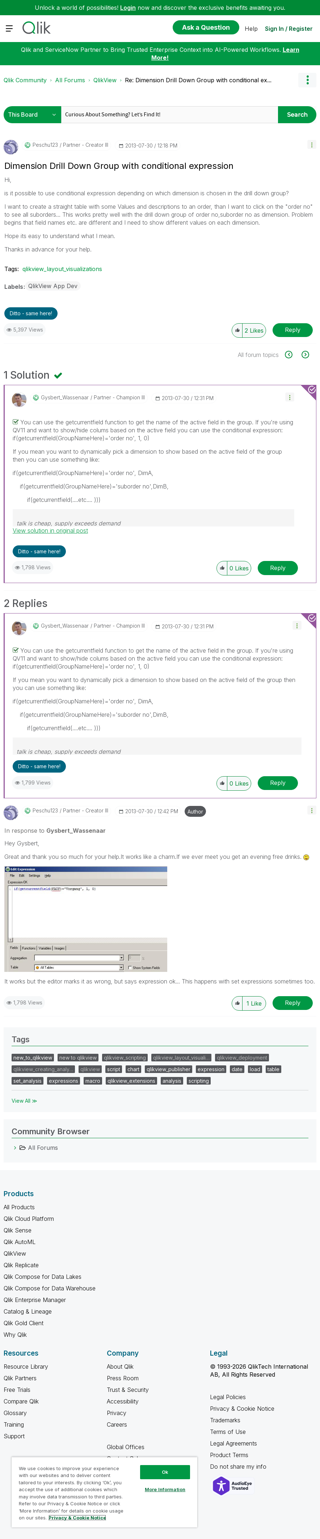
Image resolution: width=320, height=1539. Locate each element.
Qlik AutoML (19, 1241)
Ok (165, 1472)
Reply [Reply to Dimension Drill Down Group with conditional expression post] (292, 329)
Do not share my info (239, 1466)
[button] (311, 144)
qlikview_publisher (168, 1069)
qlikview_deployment (242, 1058)
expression (211, 1069)
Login (128, 7)
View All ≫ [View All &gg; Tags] (24, 1101)
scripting (199, 1081)
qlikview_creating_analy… (43, 1069)
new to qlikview (78, 1058)
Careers (117, 1424)
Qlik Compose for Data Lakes (42, 1276)
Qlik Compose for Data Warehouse (50, 1288)
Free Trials (17, 1389)
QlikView (105, 80)
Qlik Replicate (21, 1265)
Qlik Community (25, 80)
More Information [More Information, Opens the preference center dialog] (165, 1489)
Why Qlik (15, 1334)
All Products (19, 1207)
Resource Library (26, 1366)
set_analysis (27, 1081)
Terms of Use (228, 1431)
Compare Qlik (21, 1401)
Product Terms (229, 1455)
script (113, 1069)
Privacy (116, 1413)
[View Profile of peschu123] (45, 145)
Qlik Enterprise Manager (35, 1299)
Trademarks (225, 1420)
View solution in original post (50, 530)
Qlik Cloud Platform (29, 1218)
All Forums (70, 80)
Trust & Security (128, 1389)
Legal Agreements (233, 1443)
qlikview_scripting (125, 1058)
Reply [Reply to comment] (278, 567)
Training (14, 1424)
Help (251, 28)
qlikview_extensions (131, 1081)
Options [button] (307, 80)
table (273, 1069)
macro (92, 1081)
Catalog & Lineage (28, 1311)
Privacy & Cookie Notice (242, 1408)
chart (133, 1069)
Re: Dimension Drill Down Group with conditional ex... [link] (198, 80)
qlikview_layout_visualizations (62, 269)
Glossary (15, 1413)
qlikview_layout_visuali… (181, 1058)
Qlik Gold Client (23, 1323)
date (237, 1069)
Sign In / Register (289, 28)
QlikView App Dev (52, 286)
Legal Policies (228, 1397)
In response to (55, 830)
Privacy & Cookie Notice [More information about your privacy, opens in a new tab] (77, 1518)
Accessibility (123, 1401)
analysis (172, 1081)
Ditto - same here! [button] (31, 313)
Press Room (123, 1378)
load (255, 1069)
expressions (63, 1081)
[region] (104, 1492)
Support (14, 1436)
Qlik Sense (17, 1230)
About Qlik (120, 1366)
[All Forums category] (15, 1147)
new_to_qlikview (32, 1058)
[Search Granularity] (34, 114)
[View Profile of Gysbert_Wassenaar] (65, 397)
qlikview (90, 1069)
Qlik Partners (20, 1378)
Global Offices (125, 1447)
